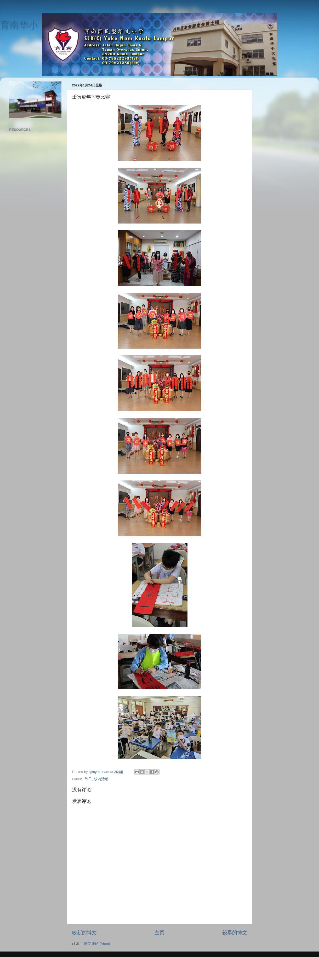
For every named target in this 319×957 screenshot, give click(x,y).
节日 (88, 779)
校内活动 (101, 779)
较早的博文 (234, 932)
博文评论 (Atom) (97, 944)
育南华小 (19, 25)
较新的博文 (84, 932)
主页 (159, 932)
